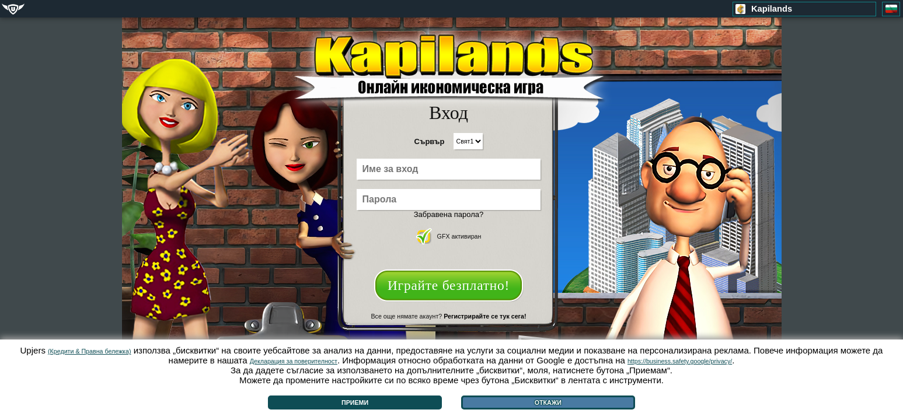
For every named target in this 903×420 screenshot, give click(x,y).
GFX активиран (449, 236)
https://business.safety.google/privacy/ (679, 361)
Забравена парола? (449, 214)
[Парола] (449, 199)
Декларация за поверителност (293, 361)
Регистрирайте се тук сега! (485, 316)
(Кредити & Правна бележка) (89, 351)
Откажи (548, 402)
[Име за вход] (449, 169)
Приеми (354, 402)
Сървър (429, 141)
